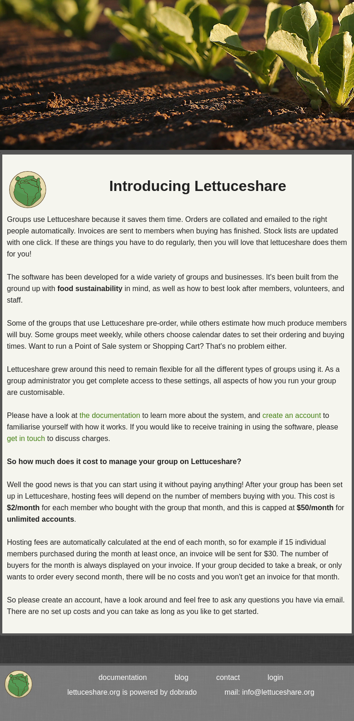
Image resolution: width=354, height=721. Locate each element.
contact (228, 677)
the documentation (109, 415)
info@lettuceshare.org (278, 692)
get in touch (26, 438)
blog (182, 677)
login (275, 677)
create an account (291, 415)
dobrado (183, 692)
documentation (123, 677)
